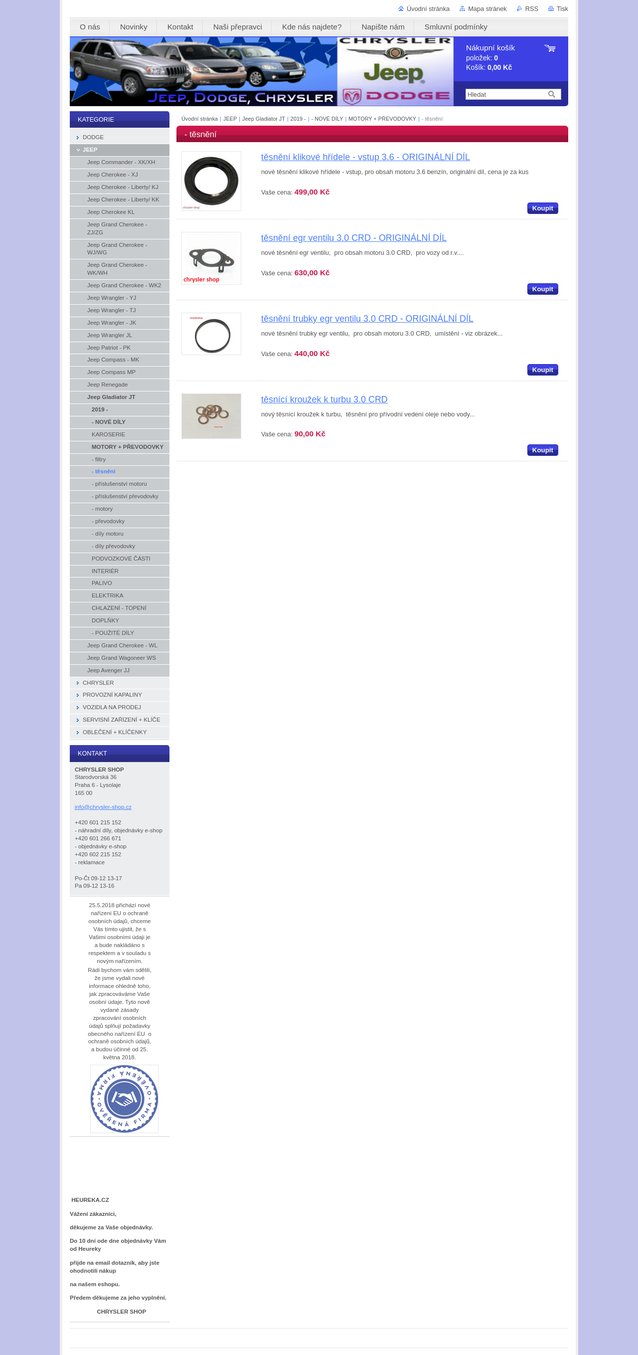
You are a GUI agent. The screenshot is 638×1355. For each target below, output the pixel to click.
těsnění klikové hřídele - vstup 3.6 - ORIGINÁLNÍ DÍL (365, 157)
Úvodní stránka (428, 8)
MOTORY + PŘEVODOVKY (382, 119)
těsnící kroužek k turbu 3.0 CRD (324, 399)
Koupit (542, 208)
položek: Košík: (490, 57)
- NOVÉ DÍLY (327, 119)
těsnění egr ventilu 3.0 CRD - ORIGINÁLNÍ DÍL (354, 238)
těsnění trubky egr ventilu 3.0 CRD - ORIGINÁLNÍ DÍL (367, 319)
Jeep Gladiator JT (263, 119)
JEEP (230, 119)
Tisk (562, 8)
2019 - (299, 119)
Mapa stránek (487, 8)
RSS (531, 8)
